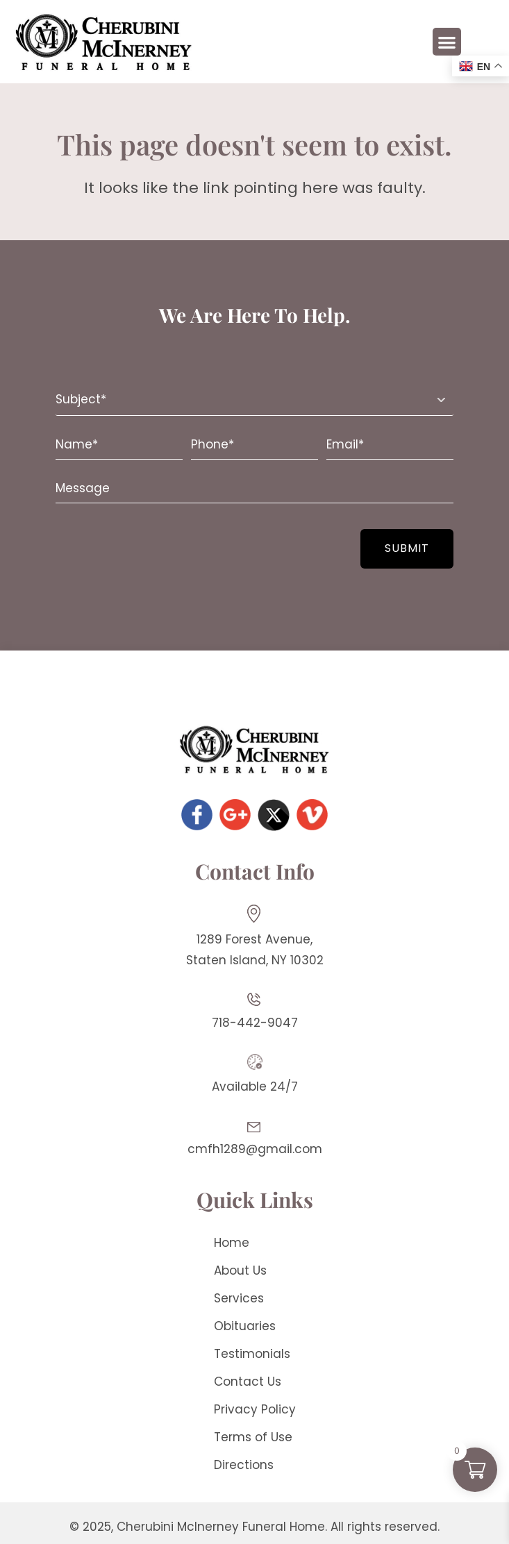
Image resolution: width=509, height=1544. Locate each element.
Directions (244, 1465)
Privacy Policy (255, 1409)
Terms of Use (253, 1437)
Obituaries (245, 1326)
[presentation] (140, 540)
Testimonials (252, 1353)
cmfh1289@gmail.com (254, 1149)
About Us (240, 1270)
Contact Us (247, 1381)
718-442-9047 (255, 1022)
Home (231, 1242)
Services (239, 1298)
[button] (447, 42)
